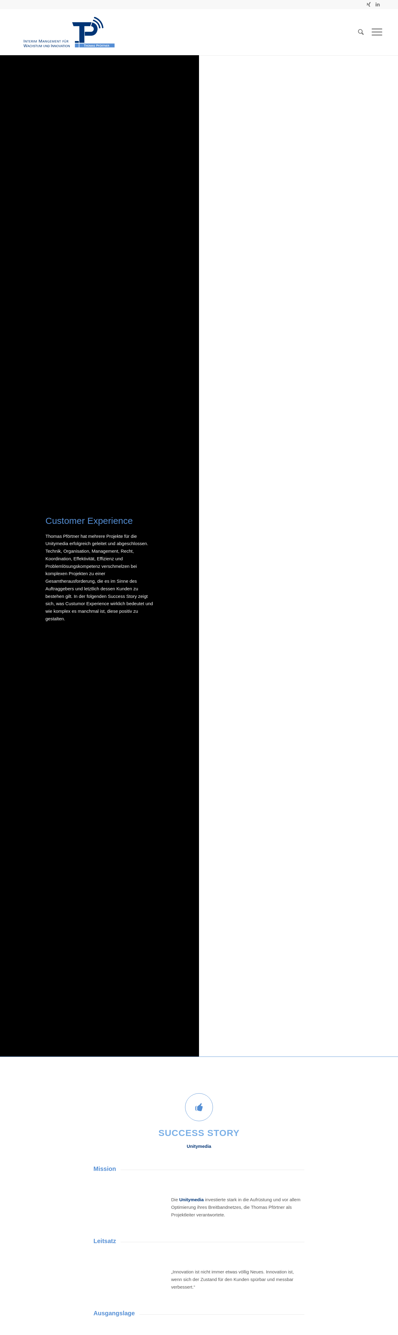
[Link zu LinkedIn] (377, 4)
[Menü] (375, 32)
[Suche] (361, 32)
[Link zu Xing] (368, 4)
